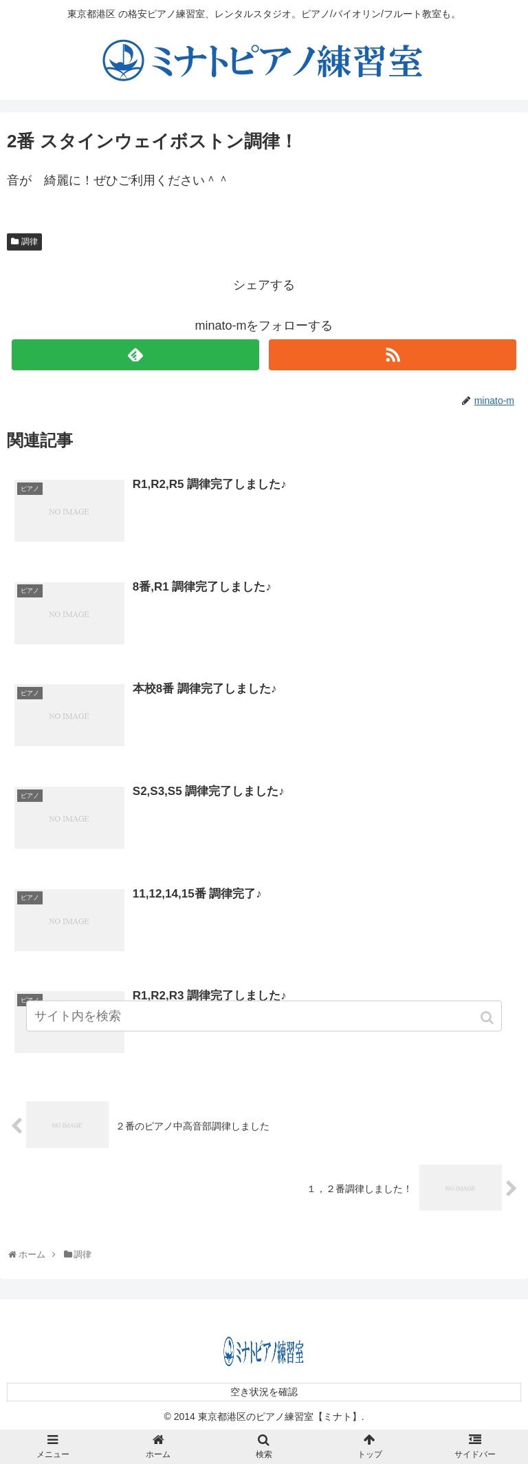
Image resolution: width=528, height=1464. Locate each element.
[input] (263, 1022)
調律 (29, 241)
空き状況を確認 (264, 1390)
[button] (488, 1024)
